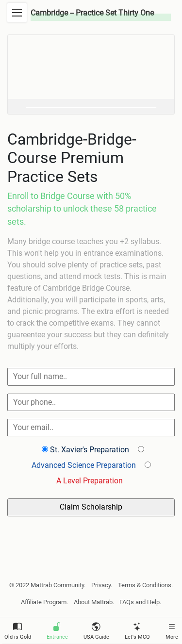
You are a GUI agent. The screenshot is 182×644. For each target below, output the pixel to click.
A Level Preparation (89, 480)
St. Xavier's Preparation (89, 449)
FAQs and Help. (140, 602)
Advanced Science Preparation (84, 465)
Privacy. (101, 585)
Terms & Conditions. (145, 585)
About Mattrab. (94, 602)
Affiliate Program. (44, 602)
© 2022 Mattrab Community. (47, 585)
